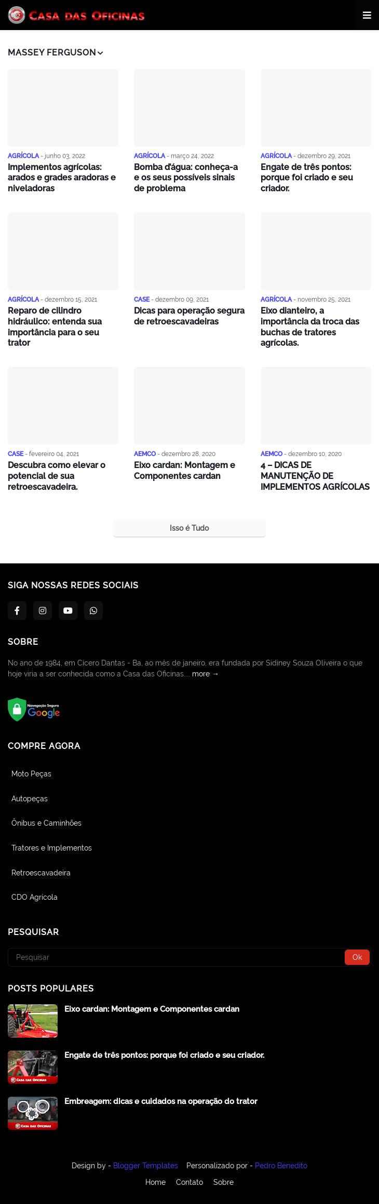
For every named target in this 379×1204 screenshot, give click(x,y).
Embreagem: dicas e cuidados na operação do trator (161, 1101)
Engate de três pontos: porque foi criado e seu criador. (307, 178)
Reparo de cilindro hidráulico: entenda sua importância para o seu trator (55, 327)
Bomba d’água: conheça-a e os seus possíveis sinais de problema (186, 178)
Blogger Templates (145, 1165)
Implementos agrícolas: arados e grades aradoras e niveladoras (62, 178)
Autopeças (29, 799)
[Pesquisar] (189, 957)
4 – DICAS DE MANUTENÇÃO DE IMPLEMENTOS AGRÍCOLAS (315, 476)
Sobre (223, 1182)
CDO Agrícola (34, 897)
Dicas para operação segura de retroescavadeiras (189, 316)
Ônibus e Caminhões (46, 823)
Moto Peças (31, 774)
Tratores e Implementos (51, 848)
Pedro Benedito (281, 1165)
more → (205, 674)
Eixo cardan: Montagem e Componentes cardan (184, 470)
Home (155, 1182)
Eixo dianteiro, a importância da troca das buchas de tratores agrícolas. (310, 327)
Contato (189, 1182)
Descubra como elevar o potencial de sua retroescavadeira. (56, 476)
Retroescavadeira (41, 873)
